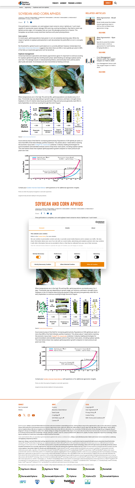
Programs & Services (75, 3)
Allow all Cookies (92, 264)
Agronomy (63, 3)
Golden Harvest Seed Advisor (53, 379)
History (54, 407)
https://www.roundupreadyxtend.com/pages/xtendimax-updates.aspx (97, 446)
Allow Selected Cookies (67, 264)
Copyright (89, 407)
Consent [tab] (41, 228)
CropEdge (56, 415)
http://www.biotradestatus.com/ (58, 465)
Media (20, 410)
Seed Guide (55, 412)
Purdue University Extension (45, 328)
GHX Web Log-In (58, 418)
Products (55, 3)
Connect (108, 3)
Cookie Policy (42, 236)
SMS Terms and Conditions (95, 418)
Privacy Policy (91, 412)
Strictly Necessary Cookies (42, 264)
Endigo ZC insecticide (59, 336)
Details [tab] (67, 228)
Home (21, 7)
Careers (55, 420)
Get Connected (23, 407)
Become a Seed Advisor (59, 410)
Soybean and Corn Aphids (41, 7)
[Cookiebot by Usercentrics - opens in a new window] (96, 222)
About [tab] (93, 228)
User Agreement (92, 410)
